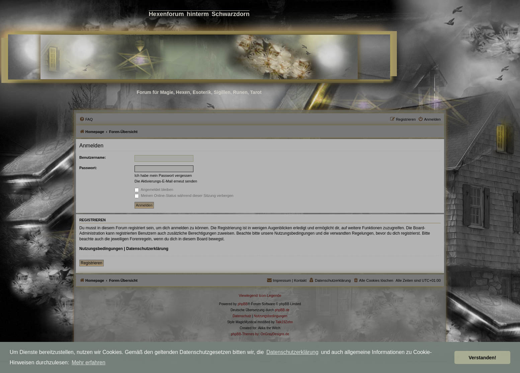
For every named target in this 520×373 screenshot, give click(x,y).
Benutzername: (92, 157)
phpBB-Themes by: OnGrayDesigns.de (260, 334)
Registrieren (91, 263)
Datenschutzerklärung (292, 352)
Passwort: (88, 168)
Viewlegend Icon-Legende (260, 295)
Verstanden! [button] (482, 357)
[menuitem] (86, 119)
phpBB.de (282, 310)
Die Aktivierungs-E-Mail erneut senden (166, 181)
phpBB (243, 304)
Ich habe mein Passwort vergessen (163, 175)
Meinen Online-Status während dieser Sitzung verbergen (184, 196)
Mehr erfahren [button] (88, 362)
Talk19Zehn (284, 322)
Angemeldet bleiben (154, 190)
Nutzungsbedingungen (101, 248)
